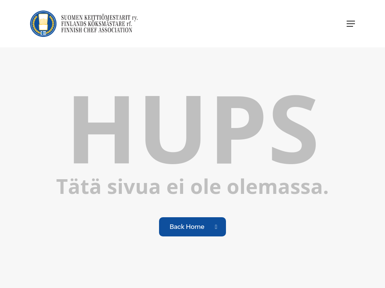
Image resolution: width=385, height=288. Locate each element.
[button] (351, 23)
